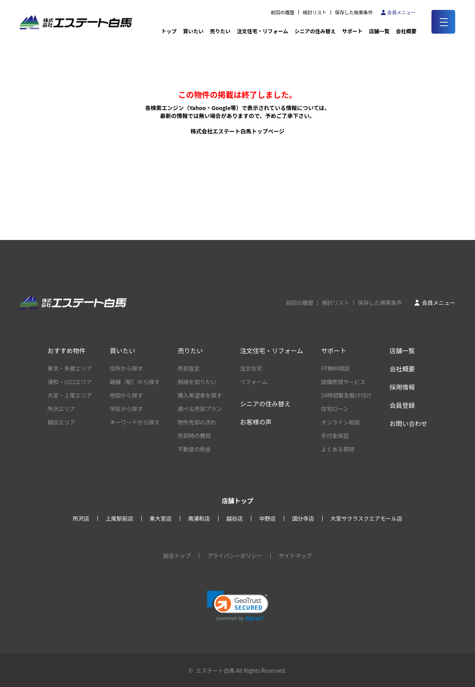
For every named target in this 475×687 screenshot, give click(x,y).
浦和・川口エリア (70, 382)
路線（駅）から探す (135, 382)
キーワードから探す (135, 422)
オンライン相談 (340, 422)
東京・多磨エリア (70, 368)
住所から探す (126, 368)
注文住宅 (251, 368)
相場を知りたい (197, 382)
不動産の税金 (194, 449)
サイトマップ (295, 555)
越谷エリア (61, 422)
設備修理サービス (343, 382)
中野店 (267, 518)
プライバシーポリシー (234, 555)
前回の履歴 (282, 12)
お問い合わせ (409, 423)
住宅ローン (334, 409)
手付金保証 (335, 436)
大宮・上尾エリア (70, 395)
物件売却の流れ (197, 422)
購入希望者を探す (200, 395)
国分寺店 (303, 518)
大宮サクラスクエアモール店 (367, 518)
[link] (238, 606)
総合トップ (177, 555)
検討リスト (315, 12)
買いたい (193, 31)
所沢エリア (61, 409)
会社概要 (402, 368)
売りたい (220, 31)
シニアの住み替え (315, 31)
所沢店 (81, 518)
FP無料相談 (335, 368)
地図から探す (126, 395)
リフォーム (254, 382)
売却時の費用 (194, 436)
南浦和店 (199, 518)
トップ (169, 31)
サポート (352, 31)
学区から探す (126, 409)
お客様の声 (256, 421)
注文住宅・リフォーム (262, 31)
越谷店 (234, 518)
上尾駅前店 (119, 518)
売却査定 (189, 368)
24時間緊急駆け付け (346, 395)
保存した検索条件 (354, 12)
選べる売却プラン (200, 409)
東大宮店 (161, 518)
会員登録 (402, 405)
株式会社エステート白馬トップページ (237, 131)
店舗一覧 (379, 31)
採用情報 (402, 387)
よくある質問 (337, 449)
